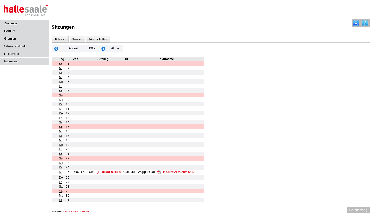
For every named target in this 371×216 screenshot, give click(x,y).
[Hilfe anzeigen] (365, 23)
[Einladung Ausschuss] (159, 172)
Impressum (11, 61)
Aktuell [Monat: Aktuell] (115, 48)
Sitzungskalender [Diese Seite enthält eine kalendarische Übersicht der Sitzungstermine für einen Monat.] (15, 46)
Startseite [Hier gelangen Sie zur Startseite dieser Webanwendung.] (10, 23)
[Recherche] (356, 23)
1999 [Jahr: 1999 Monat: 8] (91, 48)
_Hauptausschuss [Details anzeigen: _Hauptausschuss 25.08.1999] (109, 172)
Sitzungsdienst (71, 211)
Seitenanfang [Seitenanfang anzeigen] (358, 210)
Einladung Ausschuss (179, 171)
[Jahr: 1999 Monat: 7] (57, 48)
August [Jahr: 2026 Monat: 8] (73, 48)
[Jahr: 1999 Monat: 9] (103, 48)
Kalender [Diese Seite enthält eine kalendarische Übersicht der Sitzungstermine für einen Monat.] (60, 39)
